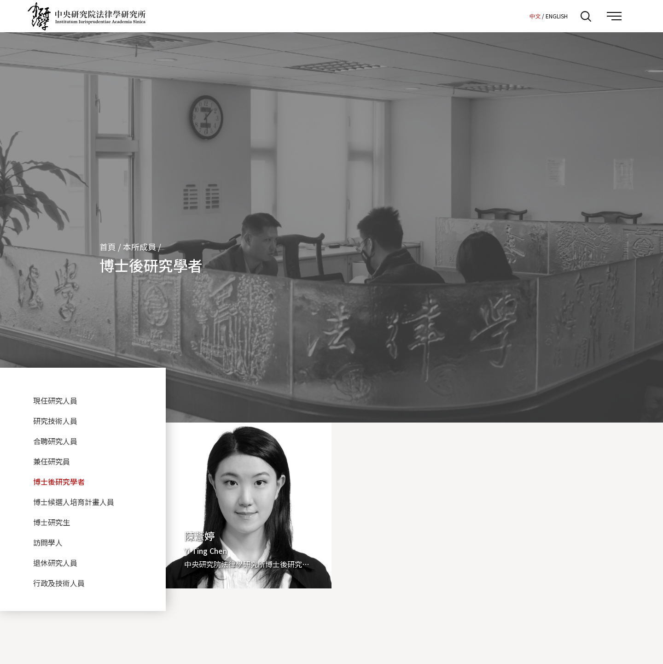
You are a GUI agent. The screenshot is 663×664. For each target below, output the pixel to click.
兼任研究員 (51, 461)
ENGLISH (557, 16)
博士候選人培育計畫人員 (73, 501)
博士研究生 (51, 522)
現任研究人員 (55, 400)
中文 (535, 16)
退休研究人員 (55, 562)
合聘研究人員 (55, 441)
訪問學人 (48, 542)
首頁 (107, 247)
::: (520, 15)
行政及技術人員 (59, 582)
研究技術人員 (55, 420)
